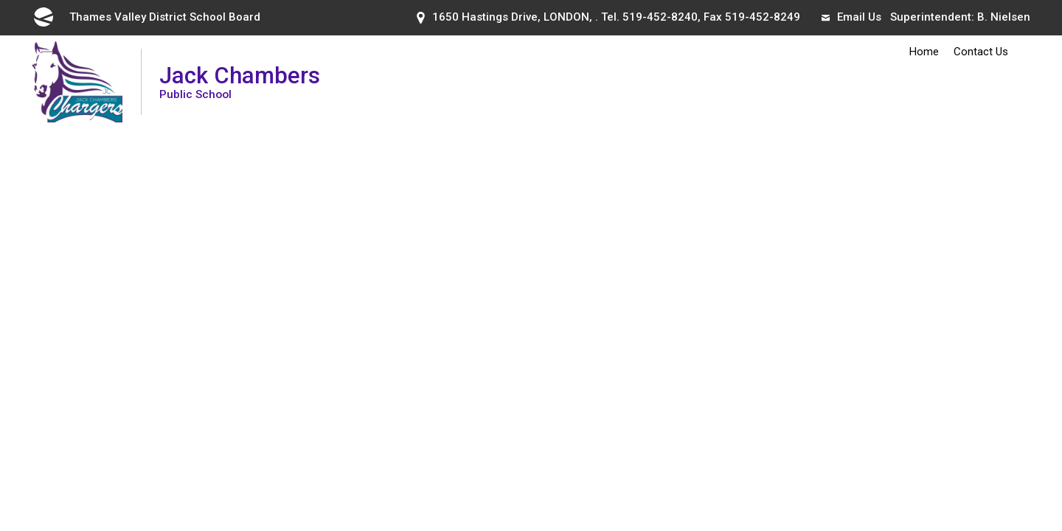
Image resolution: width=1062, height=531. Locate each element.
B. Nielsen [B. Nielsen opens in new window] (1003, 17)
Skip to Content (0, 0)
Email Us (851, 17)
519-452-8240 (660, 17)
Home (924, 51)
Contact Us (981, 51)
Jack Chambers (239, 81)
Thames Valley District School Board (146, 17)
